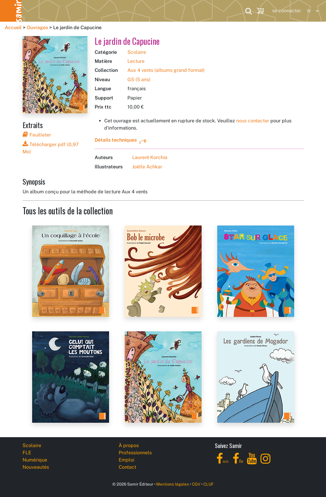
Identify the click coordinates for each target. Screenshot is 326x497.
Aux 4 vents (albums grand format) (166, 70)
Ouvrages (37, 27)
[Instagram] (265, 462)
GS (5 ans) (139, 79)
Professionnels (207, 11)
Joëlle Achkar (147, 167)
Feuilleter (37, 135)
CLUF (208, 484)
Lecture (136, 61)
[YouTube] (252, 462)
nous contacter (252, 121)
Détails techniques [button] (116, 140)
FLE (69, 11)
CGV (196, 484)
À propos (129, 445)
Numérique (107, 11)
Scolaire (33, 11)
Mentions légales (172, 484)
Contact (127, 467)
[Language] (311, 11)
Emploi (126, 460)
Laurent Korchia (149, 157)
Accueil (13, 27)
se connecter (286, 11)
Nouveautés (155, 11)
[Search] (248, 10)
